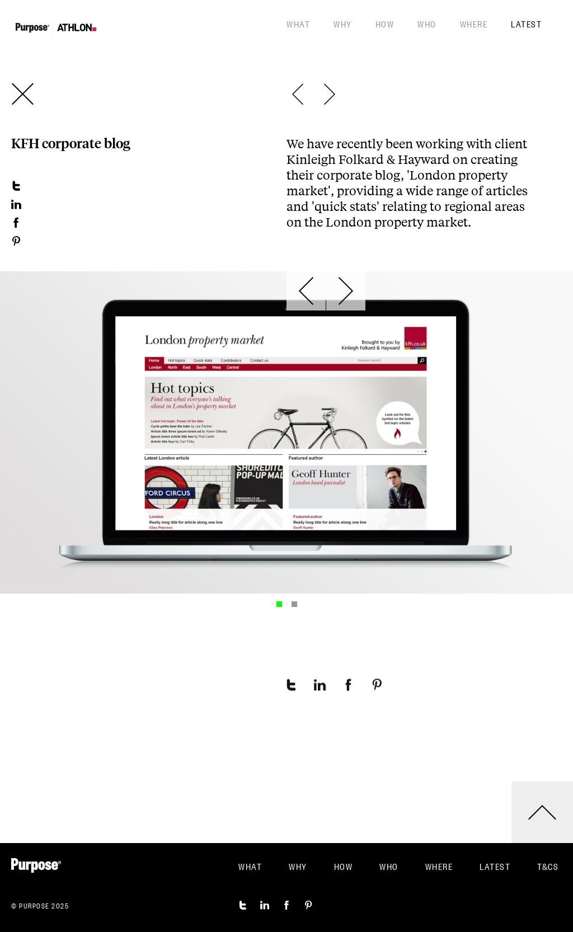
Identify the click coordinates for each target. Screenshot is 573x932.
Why (343, 23)
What (298, 23)
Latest (526, 23)
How (384, 23)
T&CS (547, 866)
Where (474, 23)
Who (426, 23)
